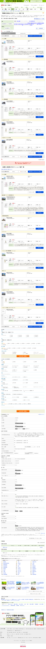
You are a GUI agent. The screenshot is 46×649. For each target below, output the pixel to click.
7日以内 (24, 403)
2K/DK (28, 335)
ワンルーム (4, 335)
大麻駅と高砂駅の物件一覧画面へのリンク (6, 169)
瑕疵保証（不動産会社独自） (7, 394)
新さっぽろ (19, 571)
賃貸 (7, 632)
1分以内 (9, 348)
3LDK (5, 600)
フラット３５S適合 (16, 397)
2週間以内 (29, 403)
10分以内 (24, 348)
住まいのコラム (30, 637)
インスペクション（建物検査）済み (29, 391)
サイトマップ (27, 640)
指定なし (4, 343)
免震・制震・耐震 (5, 390)
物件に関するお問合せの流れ (29, 628)
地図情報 (40, 637)
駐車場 (24, 632)
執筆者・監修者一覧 (35, 637)
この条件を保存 (41, 28)
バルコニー (15, 371)
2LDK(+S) (36, 335)
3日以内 (20, 403)
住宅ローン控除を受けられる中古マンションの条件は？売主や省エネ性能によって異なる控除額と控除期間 (11, 583)
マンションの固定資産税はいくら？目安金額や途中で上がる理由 (40, 583)
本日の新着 (10, 403)
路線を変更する (4, 23)
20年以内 (33, 343)
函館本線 (4, 561)
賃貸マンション (21, 632)
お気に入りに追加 (31, 56)
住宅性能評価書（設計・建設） (17, 390)
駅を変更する (10, 23)
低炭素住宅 (25, 397)
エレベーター (37, 352)
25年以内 (38, 343)
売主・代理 (4, 397)
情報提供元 (35, 628)
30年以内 (4, 344)
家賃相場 (17, 605)
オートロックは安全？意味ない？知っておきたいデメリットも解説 (11, 588)
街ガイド (27, 637)
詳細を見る (39, 56)
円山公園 (19, 563)
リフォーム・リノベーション (39, 353)
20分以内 (34, 348)
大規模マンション (14, 599)
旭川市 (33, 564)
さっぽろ (19, 564)
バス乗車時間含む (5, 349)
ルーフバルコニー (5, 371)
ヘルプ (20, 640)
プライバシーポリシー (16, 640)
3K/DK (12, 336)
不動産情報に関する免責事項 (40, 628)
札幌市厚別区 (34, 574)
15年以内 (28, 343)
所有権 (4, 382)
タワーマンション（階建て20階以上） (6, 387)
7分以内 (19, 348)
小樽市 (33, 563)
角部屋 (4, 353)
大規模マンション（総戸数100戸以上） (16, 387)
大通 (18, 561)
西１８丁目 (19, 570)
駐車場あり (15, 352)
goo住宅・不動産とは (9, 628)
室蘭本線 (4, 568)
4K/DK (28, 336)
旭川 (18, 574)
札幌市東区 (34, 567)
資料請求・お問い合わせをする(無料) (35, 156)
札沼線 (4, 570)
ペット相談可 (26, 353)
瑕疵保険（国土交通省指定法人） (18, 394)
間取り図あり (3, 599)
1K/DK (12, 335)
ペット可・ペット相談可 (20, 599)
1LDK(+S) (20, 335)
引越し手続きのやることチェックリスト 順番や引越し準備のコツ (40, 588)
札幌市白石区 (34, 571)
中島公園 (19, 568)
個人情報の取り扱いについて (10, 630)
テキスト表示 (8, 33)
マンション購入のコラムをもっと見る (36, 591)
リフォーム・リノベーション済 (14, 600)
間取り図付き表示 (23, 33)
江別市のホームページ (41, 414)
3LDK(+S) (20, 336)
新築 (9, 343)
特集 (7, 637)
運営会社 (31, 640)
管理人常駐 (36, 382)
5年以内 (18, 343)
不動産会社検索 (13, 605)
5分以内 (14, 348)
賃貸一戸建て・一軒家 (15, 632)
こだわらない (5, 403)
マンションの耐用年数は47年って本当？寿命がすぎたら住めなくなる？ (25, 588)
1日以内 (15, 403)
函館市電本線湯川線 (6, 563)
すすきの (19, 567)
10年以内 (23, 343)
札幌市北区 (34, 570)
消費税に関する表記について (18, 630)
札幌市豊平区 (34, 568)
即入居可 (14, 353)
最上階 (25, 361)
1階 (3, 361)
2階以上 (4, 352)
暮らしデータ (22, 605)
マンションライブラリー (5, 605)
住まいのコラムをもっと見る (35, 593)
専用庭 (25, 371)
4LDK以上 (36, 336)
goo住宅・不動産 (2, 628)
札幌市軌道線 (5, 567)
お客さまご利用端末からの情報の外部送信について (19, 628)
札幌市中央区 (34, 561)
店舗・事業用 (10, 632)
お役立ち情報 (2, 637)
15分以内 (29, 348)
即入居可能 (26, 599)
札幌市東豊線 (5, 574)
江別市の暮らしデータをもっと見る (36, 538)
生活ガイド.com (43, 533)
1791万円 (41, 547)
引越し (10, 637)
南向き (25, 352)
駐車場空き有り (31, 599)
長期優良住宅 (37, 397)
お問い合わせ (23, 640)
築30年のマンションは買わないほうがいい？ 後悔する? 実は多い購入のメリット (26, 583)
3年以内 (13, 343)
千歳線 (4, 571)
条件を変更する (7, 28)
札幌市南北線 (5, 564)
